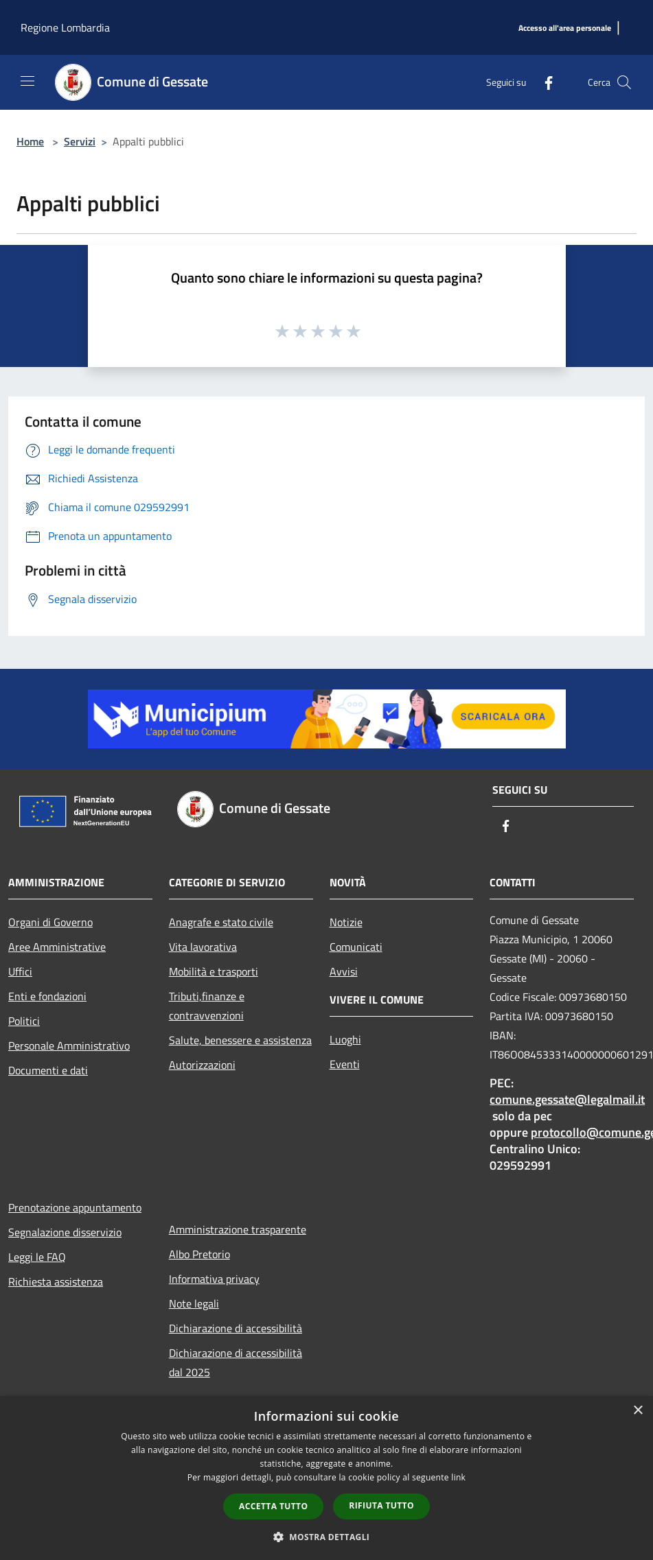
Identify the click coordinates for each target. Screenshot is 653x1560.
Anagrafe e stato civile (221, 922)
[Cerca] (624, 82)
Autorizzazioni (202, 1064)
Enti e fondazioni (47, 996)
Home (30, 141)
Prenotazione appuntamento (74, 1207)
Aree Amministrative (57, 946)
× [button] (637, 1411)
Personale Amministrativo (69, 1045)
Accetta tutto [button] (273, 1506)
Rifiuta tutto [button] (381, 1505)
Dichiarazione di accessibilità (235, 1328)
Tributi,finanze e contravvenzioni (206, 1006)
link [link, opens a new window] (458, 1477)
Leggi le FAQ (37, 1257)
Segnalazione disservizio (65, 1232)
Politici (24, 1021)
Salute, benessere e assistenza (240, 1040)
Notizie (346, 922)
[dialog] (326, 1478)
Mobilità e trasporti (213, 971)
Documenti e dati (48, 1070)
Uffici (20, 971)
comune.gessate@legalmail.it (567, 1099)
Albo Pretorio (199, 1254)
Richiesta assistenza (55, 1281)
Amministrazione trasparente (237, 1229)
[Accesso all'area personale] (564, 28)
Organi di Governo (50, 922)
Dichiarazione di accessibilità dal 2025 (235, 1362)
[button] (327, 1537)
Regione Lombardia (65, 27)
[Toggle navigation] (27, 81)
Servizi (79, 141)
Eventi (345, 1064)
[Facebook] (543, 82)
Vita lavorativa (203, 946)
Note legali (194, 1303)
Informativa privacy (214, 1279)
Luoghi (345, 1039)
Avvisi (344, 971)
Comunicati (356, 946)
